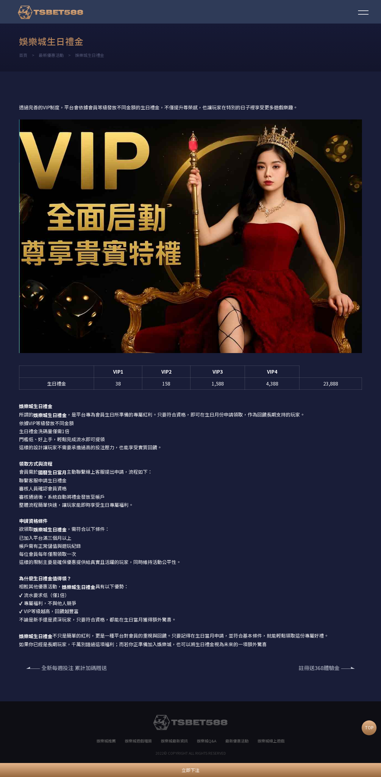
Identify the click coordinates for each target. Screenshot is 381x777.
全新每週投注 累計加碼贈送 (66, 668)
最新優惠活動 (51, 55)
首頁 (23, 55)
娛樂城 (69, 586)
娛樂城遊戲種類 (138, 741)
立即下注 (190, 770)
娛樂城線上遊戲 (271, 741)
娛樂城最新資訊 (174, 741)
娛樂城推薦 (106, 741)
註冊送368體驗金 (327, 668)
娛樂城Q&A (206, 741)
